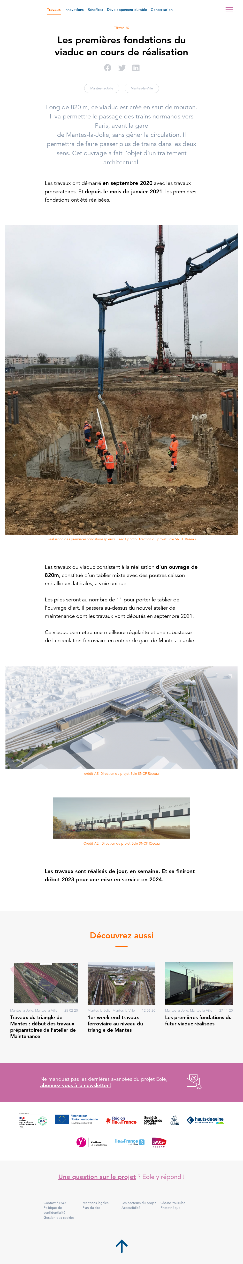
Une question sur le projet (97, 1177)
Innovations (74, 9)
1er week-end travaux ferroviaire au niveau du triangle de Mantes (115, 1023)
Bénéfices (95, 9)
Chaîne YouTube (172, 1203)
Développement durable (127, 9)
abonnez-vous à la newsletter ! (75, 1085)
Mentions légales (95, 1203)
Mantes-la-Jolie (101, 88)
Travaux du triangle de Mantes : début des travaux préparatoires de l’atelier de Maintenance (43, 1026)
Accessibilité (131, 1208)
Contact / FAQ (55, 1203)
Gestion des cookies (59, 1217)
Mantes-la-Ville (142, 88)
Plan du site (91, 1208)
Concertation (162, 9)
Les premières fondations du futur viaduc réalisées (198, 1020)
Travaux (54, 9)
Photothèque (170, 1208)
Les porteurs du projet (139, 1203)
